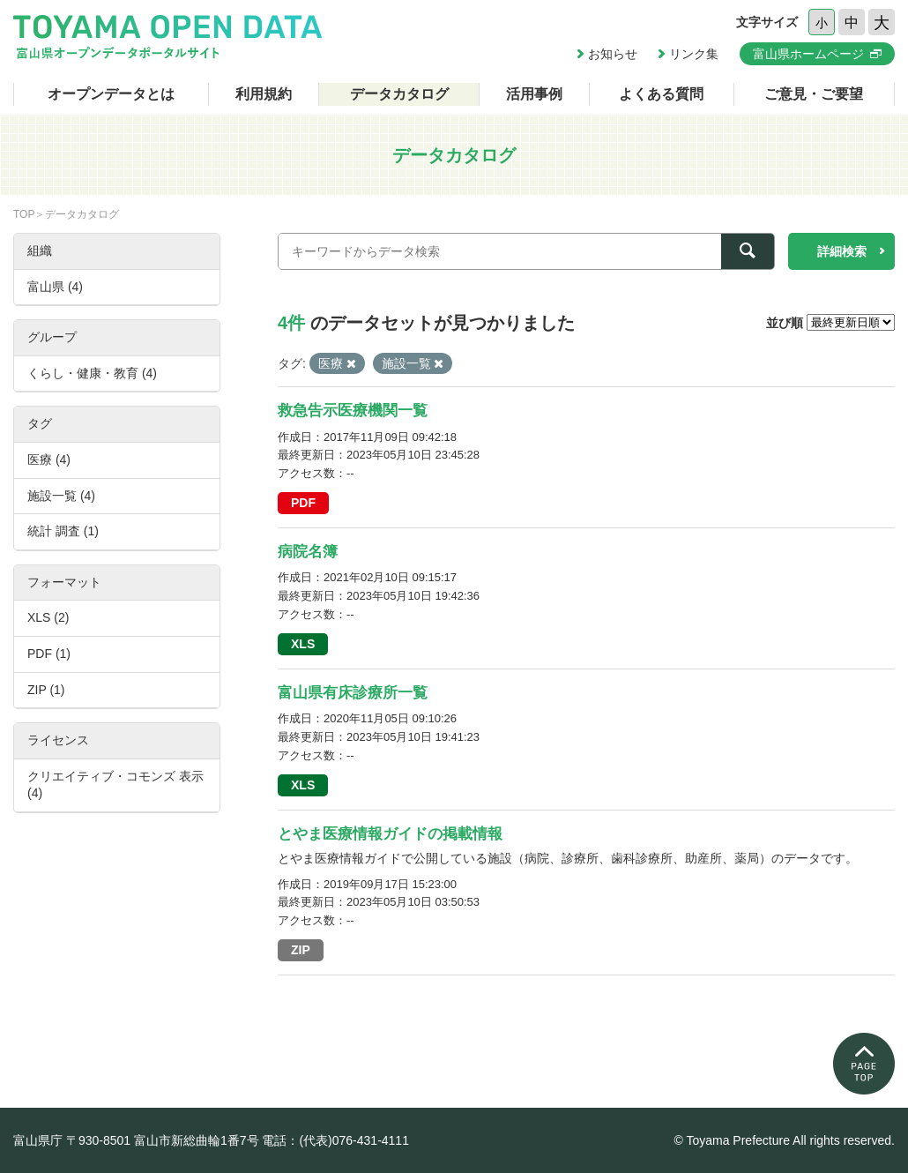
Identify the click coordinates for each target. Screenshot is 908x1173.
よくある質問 (661, 93)
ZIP (300, 950)
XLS (303, 644)
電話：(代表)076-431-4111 (335, 1140)
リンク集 (693, 54)
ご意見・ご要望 (813, 93)
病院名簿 (308, 551)
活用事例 (534, 93)
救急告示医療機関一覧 (353, 410)
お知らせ (612, 54)
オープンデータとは (111, 93)
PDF (303, 503)
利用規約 (263, 93)
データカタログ (399, 93)
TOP (23, 214)
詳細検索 (842, 251)
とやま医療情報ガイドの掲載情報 (390, 834)
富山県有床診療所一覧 (353, 692)
